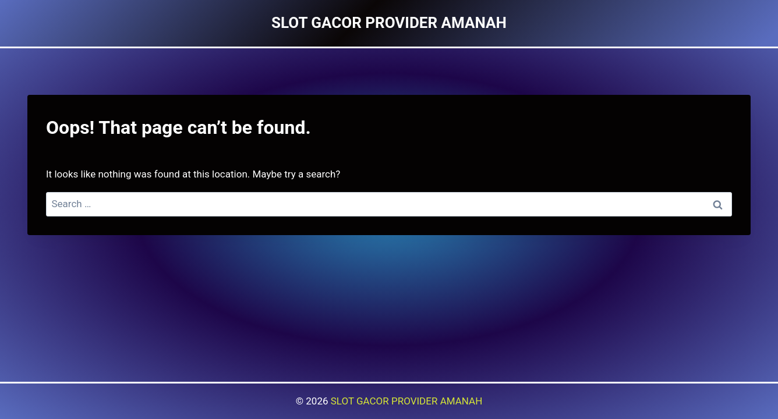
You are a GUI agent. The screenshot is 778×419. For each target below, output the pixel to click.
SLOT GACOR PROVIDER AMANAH (407, 401)
